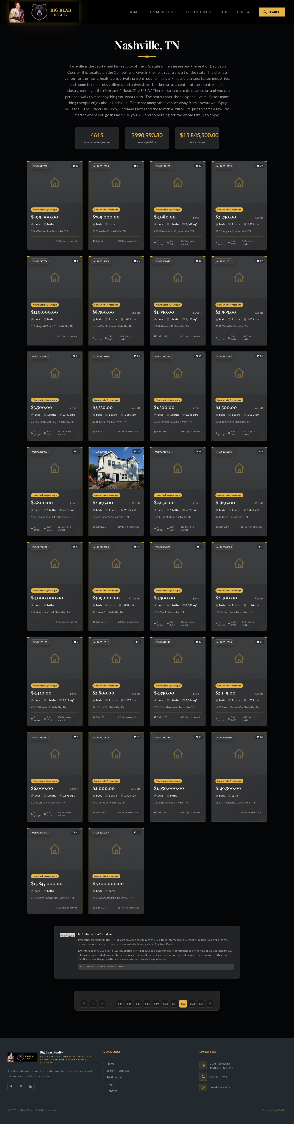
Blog (224, 12)
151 (174, 1003)
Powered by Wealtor (274, 1110)
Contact (245, 12)
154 (201, 1003)
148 (147, 1003)
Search (271, 12)
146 (129, 1003)
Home (134, 12)
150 (165, 1003)
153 (192, 1003)
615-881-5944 (218, 1076)
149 (156, 1003)
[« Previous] (84, 1004)
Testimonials (198, 12)
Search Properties (116, 1070)
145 (120, 1003)
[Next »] (210, 1004)
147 (138, 1003)
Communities (162, 12)
